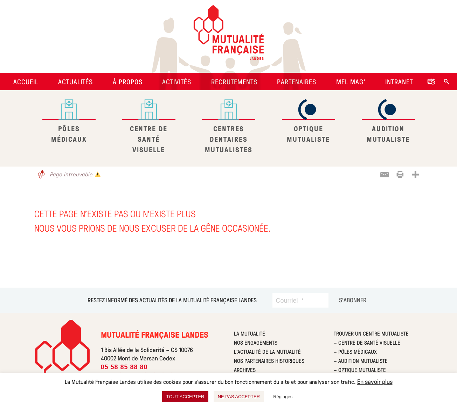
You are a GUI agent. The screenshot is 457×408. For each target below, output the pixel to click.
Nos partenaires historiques (269, 360)
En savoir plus (375, 381)
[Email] (385, 175)
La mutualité (249, 333)
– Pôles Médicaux (355, 351)
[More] (415, 175)
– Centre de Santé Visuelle (367, 342)
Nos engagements (255, 342)
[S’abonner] (352, 300)
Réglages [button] (282, 396)
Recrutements (234, 81)
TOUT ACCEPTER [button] (185, 396)
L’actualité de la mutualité (267, 351)
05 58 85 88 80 (124, 367)
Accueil (25, 81)
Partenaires (296, 81)
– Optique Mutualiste (360, 369)
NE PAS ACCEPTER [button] (239, 396)
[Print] (400, 175)
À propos (128, 81)
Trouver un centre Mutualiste (371, 333)
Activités (176, 81)
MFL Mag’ (350, 81)
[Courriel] (300, 300)
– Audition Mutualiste (361, 360)
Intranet (399, 81)
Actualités (75, 81)
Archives (245, 369)
